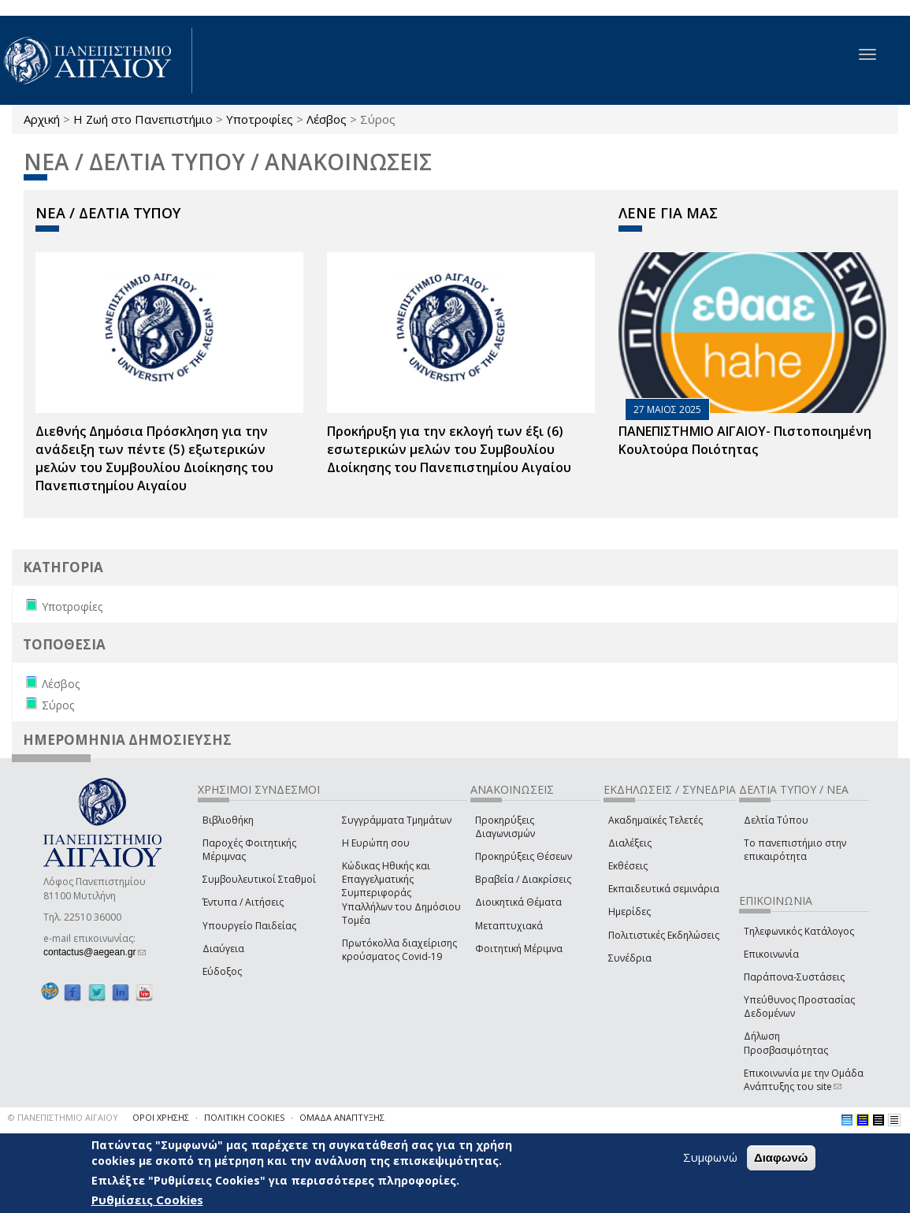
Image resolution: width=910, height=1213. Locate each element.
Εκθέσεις (628, 866)
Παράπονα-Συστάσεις (794, 977)
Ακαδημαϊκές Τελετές (655, 820)
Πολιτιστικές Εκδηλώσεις (663, 935)
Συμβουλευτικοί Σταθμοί (259, 879)
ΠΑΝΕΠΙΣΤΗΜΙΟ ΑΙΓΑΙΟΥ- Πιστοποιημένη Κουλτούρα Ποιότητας (744, 440)
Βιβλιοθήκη (228, 820)
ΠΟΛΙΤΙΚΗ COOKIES (244, 1117)
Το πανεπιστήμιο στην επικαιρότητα (795, 849)
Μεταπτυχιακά (509, 925)
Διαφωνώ (781, 1157)
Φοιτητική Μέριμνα (519, 948)
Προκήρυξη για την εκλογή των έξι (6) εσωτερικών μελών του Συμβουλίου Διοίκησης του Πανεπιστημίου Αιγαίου (449, 449)
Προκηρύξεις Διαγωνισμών (505, 826)
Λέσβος (326, 119)
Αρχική (42, 119)
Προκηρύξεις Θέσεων (523, 856)
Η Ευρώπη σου (376, 843)
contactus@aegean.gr (94, 952)
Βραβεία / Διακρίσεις (523, 879)
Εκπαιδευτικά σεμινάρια (663, 888)
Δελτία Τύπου (776, 820)
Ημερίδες (629, 911)
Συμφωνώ (710, 1157)
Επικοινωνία (771, 954)
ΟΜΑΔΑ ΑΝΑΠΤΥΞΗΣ (341, 1117)
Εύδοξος (222, 971)
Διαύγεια (223, 948)
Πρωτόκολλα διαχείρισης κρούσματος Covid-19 (399, 949)
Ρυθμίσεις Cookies (147, 1199)
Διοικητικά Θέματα (518, 902)
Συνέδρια (630, 958)
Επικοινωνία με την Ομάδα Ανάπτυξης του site (804, 1079)
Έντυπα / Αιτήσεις (243, 902)
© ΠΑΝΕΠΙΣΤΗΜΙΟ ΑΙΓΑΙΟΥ (63, 1117)
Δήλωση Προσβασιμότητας (786, 1042)
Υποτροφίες (259, 119)
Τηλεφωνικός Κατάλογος (799, 931)
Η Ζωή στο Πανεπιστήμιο (143, 119)
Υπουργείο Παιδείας (249, 925)
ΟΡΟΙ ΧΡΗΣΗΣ (160, 1117)
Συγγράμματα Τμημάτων (396, 820)
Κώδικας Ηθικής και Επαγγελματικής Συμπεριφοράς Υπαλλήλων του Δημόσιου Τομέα (401, 893)
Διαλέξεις (630, 843)
